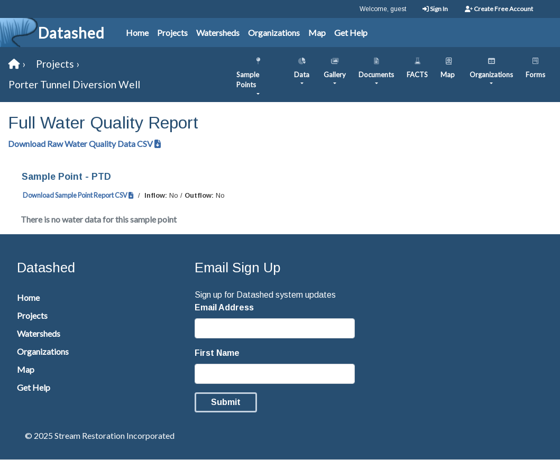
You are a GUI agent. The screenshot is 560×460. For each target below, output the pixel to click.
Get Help (351, 32)
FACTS (417, 65)
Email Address (224, 307)
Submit (226, 402)
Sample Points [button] (258, 70)
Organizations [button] (491, 65)
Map (317, 32)
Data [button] (301, 65)
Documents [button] (376, 65)
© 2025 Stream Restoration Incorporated (100, 435)
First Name (217, 352)
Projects (172, 32)
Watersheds (218, 32)
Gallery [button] (335, 65)
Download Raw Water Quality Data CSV (84, 144)
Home (137, 32)
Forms (535, 65)
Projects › (57, 64)
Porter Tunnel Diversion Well (74, 84)
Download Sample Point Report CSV (78, 195)
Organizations (274, 32)
